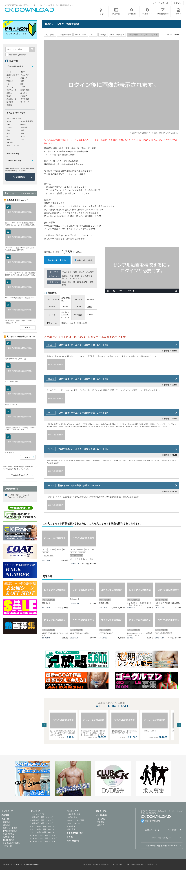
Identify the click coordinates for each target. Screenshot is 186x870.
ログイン (177, 3)
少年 (71, 276)
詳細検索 (20, 176)
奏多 (64, 282)
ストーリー (11, 87)
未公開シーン (12, 99)
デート (9, 72)
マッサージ (24, 102)
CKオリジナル (8, 834)
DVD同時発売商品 (10, 831)
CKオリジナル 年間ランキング (44, 841)
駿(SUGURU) (82, 282)
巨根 (77, 276)
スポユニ (10, 133)
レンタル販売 (101, 815)
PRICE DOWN (8, 840)
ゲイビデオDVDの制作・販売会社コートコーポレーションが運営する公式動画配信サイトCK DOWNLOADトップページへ (29, 9)
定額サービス (101, 811)
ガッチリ (10, 127)
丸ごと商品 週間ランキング (43, 826)
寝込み (81, 272)
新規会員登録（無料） (76, 833)
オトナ (23, 136)
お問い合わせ (150, 830)
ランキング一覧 (38, 814)
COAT (89, 306)
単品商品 (6, 825)
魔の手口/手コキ (13, 75)
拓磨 (64, 285)
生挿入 (9, 93)
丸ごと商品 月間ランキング (43, 829)
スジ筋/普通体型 (26, 121)
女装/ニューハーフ (14, 145)
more (27, 327)
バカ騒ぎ (90, 272)
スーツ (9, 139)
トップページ (7, 811)
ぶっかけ (23, 93)
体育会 (65, 276)
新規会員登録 (162, 14)
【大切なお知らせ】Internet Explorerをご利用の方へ (18, 496)
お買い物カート (73, 841)
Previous (44, 725)
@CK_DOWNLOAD (152, 821)
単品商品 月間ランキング (42, 820)
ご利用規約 (172, 830)
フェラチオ (66, 272)
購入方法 (71, 829)
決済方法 (71, 826)
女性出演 (10, 81)
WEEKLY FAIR (8, 837)
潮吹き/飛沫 (24, 90)
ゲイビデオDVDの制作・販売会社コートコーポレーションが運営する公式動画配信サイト (39, 5)
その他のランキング (19, 475)
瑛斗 (69, 282)
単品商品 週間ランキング (42, 817)
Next (179, 725)
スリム (9, 121)
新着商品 (6, 822)
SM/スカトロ (11, 90)
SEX (8, 78)
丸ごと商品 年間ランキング (43, 832)
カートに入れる (59, 260)
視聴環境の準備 (74, 814)
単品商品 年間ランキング (42, 823)
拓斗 (92, 282)
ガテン (23, 139)
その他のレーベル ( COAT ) (65, 315)
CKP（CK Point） (75, 823)
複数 (75, 272)
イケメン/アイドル (73, 278)
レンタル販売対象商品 (11, 843)
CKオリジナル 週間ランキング (44, 835)
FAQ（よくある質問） (76, 820)
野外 (22, 84)
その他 (9, 105)
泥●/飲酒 (10, 102)
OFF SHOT (24, 99)
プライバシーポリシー (161, 838)
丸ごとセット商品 (10, 828)
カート (178, 14)
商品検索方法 (73, 817)
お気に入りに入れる (85, 260)
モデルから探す (13, 154)
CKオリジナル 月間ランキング (44, 838)
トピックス (100, 819)
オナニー (23, 72)
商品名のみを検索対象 (17, 55)
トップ (101, 14)
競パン (23, 133)
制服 (22, 130)
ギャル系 (23, 127)
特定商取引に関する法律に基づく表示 (161, 846)
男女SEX (23, 78)
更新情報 (100, 822)
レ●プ (22, 87)
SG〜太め (10, 142)
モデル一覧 (7, 846)
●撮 (8, 84)
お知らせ (100, 825)
